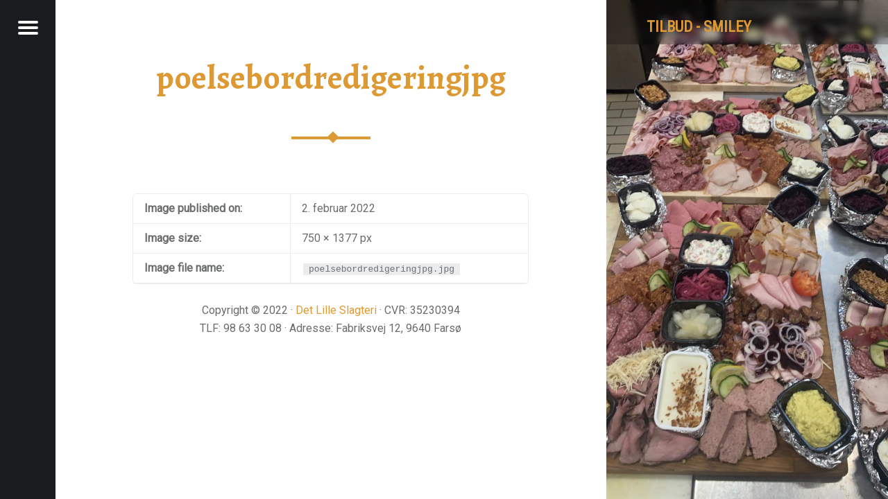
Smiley (727, 26)
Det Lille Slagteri (336, 310)
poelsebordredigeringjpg (331, 77)
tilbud (669, 26)
